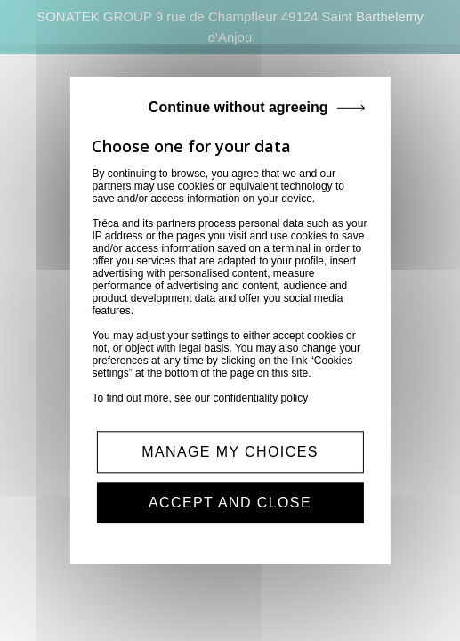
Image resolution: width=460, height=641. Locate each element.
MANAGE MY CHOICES (230, 451)
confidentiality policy (260, 398)
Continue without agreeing (238, 107)
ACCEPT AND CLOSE (230, 503)
